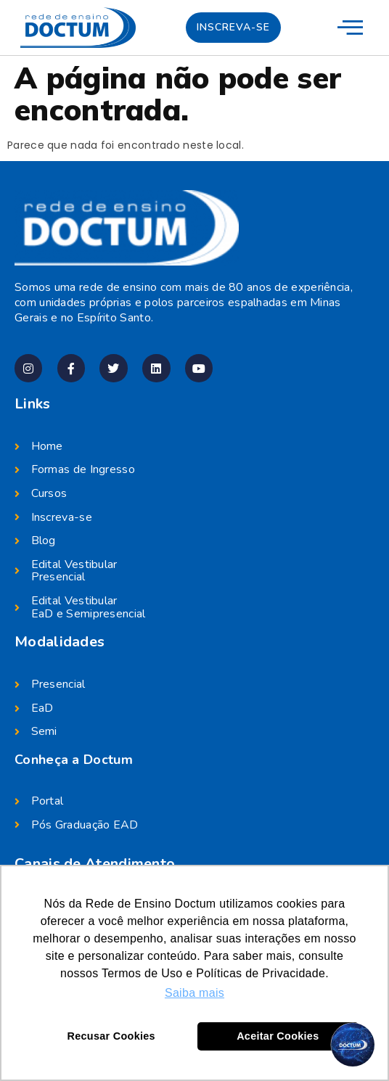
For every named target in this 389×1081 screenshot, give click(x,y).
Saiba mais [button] (194, 993)
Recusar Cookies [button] (111, 1036)
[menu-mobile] (350, 26)
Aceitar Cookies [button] (278, 1036)
